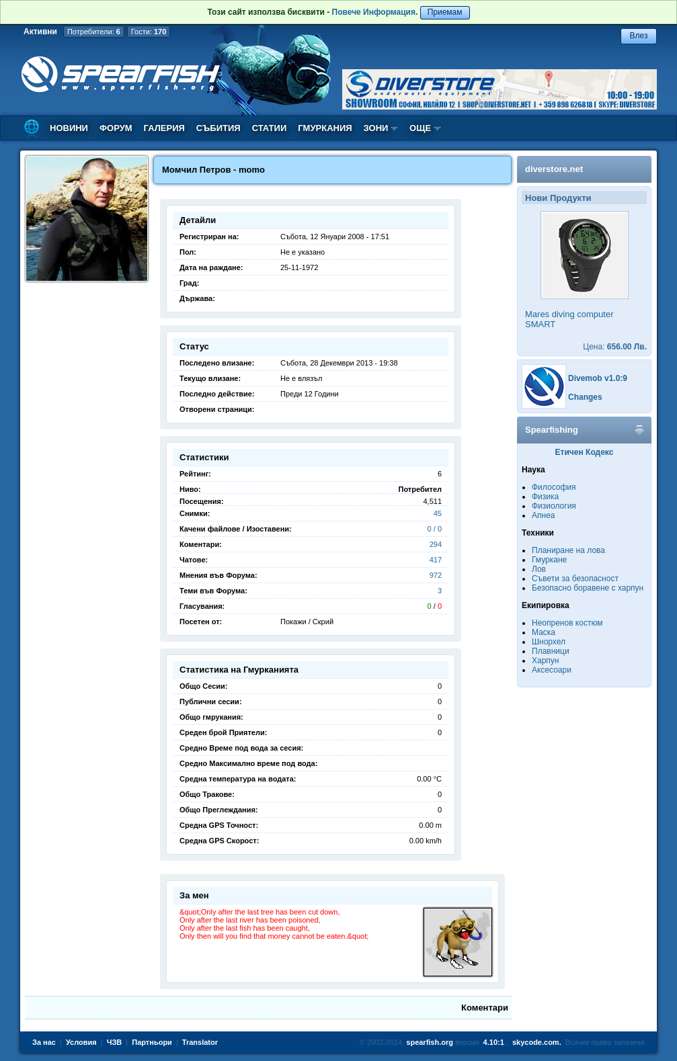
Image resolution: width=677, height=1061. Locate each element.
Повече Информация (373, 12)
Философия (554, 487)
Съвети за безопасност (575, 578)
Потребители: (93, 32)
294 (436, 544)
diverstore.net (554, 169)
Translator (200, 1042)
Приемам (445, 12)
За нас (44, 1042)
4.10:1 (493, 1042)
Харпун (545, 660)
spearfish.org (429, 1042)
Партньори (152, 1042)
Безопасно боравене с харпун (587, 588)
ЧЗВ (114, 1042)
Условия (81, 1042)
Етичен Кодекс (584, 452)
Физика (545, 496)
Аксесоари (551, 670)
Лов (539, 569)
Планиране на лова (568, 550)
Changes (585, 397)
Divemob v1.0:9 (597, 378)
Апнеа (543, 515)
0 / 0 (435, 529)
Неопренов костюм (567, 623)
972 (436, 575)
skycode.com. (536, 1042)
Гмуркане (549, 559)
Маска (543, 632)
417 (436, 560)
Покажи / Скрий (306, 622)
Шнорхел (548, 641)
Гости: (149, 32)
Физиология (554, 506)
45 (438, 513)
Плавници (550, 651)
